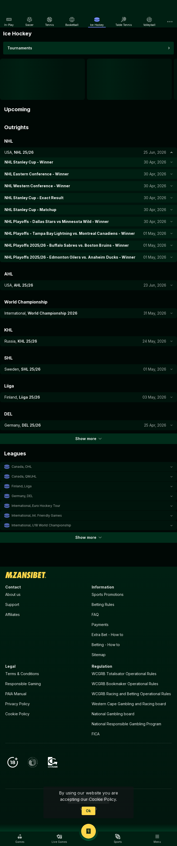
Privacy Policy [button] (17, 704)
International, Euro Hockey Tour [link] (36, 506)
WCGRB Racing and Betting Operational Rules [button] (131, 693)
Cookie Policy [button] (17, 714)
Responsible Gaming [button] (23, 683)
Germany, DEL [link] (22, 496)
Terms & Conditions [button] (22, 673)
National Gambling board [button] (113, 714)
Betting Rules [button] (103, 604)
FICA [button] (96, 734)
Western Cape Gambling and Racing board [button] (129, 704)
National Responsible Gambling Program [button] (126, 724)
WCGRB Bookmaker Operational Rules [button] (125, 683)
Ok (88, 810)
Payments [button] (100, 624)
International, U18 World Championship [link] (41, 525)
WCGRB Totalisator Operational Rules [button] (124, 673)
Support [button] (12, 604)
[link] (15, 8)
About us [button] (13, 594)
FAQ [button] (95, 614)
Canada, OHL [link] (22, 467)
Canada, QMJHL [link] (24, 476)
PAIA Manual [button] (15, 693)
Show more (88, 438)
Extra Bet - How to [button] (107, 634)
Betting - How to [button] (106, 644)
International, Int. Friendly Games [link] (37, 515)
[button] (88, 466)
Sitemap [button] (99, 654)
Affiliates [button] (12, 614)
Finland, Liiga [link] (22, 486)
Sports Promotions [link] (108, 594)
